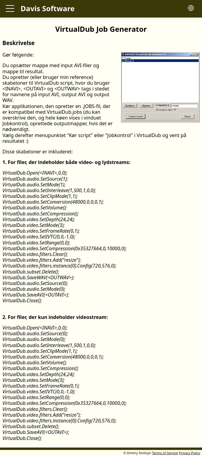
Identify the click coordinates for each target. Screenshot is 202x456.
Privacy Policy (189, 453)
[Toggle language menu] (191, 9)
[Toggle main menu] (10, 8)
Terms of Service (165, 453)
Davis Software (48, 8)
